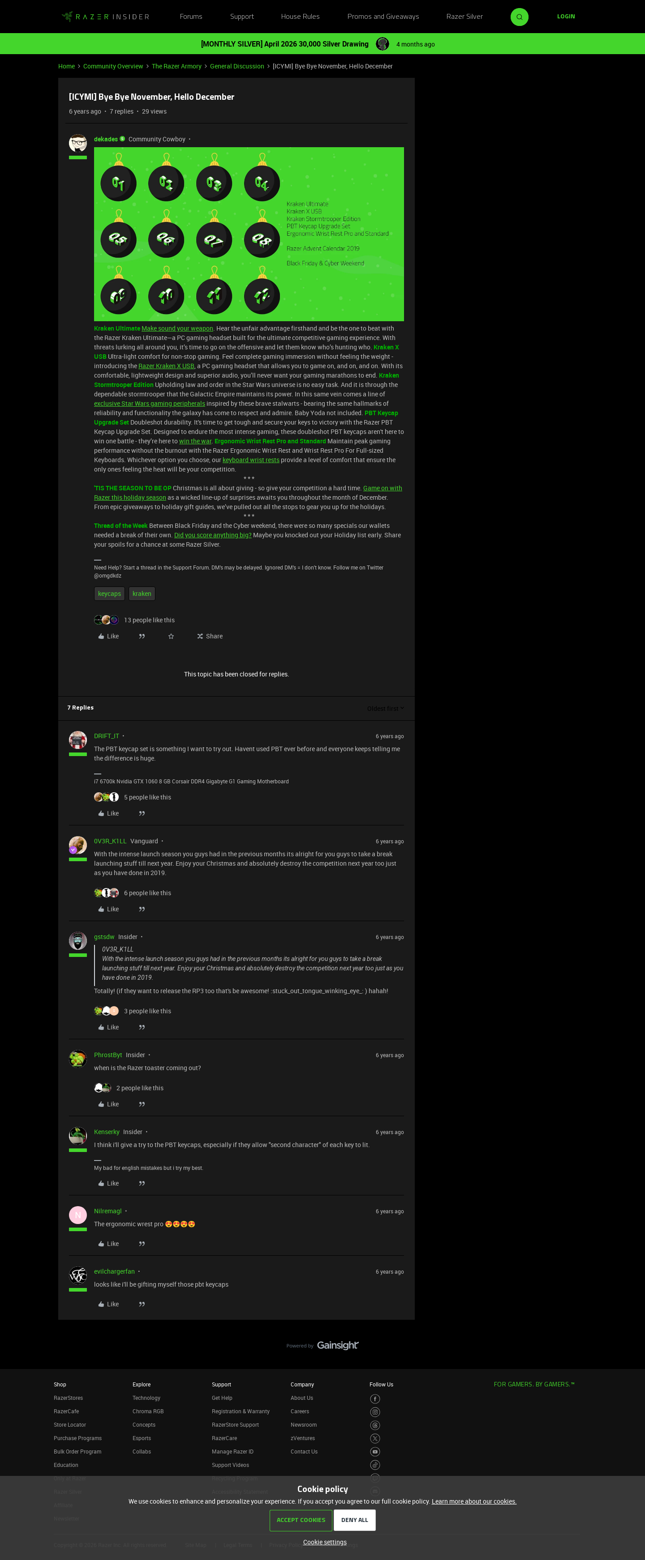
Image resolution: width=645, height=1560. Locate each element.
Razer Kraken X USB (166, 365)
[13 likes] (134, 620)
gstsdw (104, 936)
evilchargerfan (114, 1271)
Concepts (144, 1424)
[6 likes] (132, 892)
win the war (195, 441)
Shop (60, 1384)
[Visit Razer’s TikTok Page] (375, 1465)
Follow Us (381, 1384)
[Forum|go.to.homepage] (105, 17)
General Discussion (237, 66)
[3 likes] (132, 1011)
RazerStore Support (235, 1424)
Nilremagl (108, 1211)
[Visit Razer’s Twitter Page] (375, 1438)
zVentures (303, 1437)
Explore (141, 1384)
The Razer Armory (177, 66)
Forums (191, 17)
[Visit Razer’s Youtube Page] (375, 1452)
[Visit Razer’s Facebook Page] (375, 1399)
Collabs (142, 1451)
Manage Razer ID (233, 1451)
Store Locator (70, 1424)
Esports (142, 1437)
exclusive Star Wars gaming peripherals (149, 403)
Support (242, 17)
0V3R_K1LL (110, 841)
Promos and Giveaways (383, 17)
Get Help (222, 1397)
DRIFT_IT (106, 735)
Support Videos (230, 1464)
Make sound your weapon (177, 328)
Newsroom (304, 1424)
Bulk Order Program (77, 1451)
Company (302, 1384)
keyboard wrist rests (251, 459)
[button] (566, 17)
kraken (142, 593)
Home (66, 66)
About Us (302, 1397)
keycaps (109, 593)
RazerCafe (66, 1411)
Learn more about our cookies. (474, 1501)
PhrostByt (108, 1054)
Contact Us (304, 1451)
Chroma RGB (148, 1411)
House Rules (300, 17)
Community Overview (113, 66)
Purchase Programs (78, 1437)
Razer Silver (465, 17)
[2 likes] (128, 1087)
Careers (300, 1411)
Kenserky (107, 1131)
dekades (106, 139)
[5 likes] (132, 797)
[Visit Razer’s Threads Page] (375, 1425)
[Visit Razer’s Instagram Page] (375, 1412)
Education (66, 1464)
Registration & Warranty (241, 1411)
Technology (146, 1397)
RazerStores (68, 1397)
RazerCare (224, 1437)
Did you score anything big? (213, 535)
